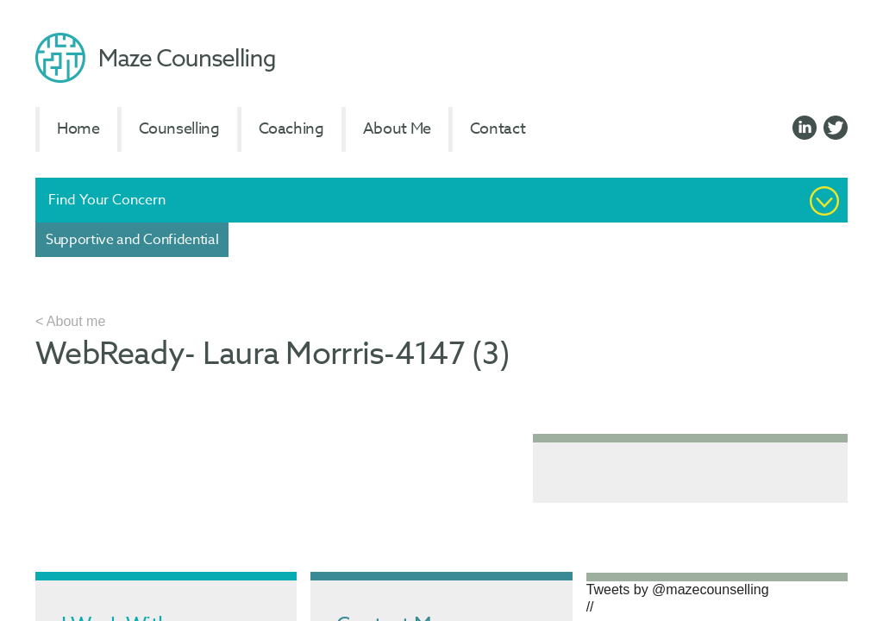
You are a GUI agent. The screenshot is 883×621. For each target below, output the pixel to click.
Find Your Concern (107, 200)
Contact (497, 129)
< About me (70, 321)
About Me (397, 129)
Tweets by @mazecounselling (677, 589)
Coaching (291, 129)
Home (78, 129)
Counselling (179, 129)
